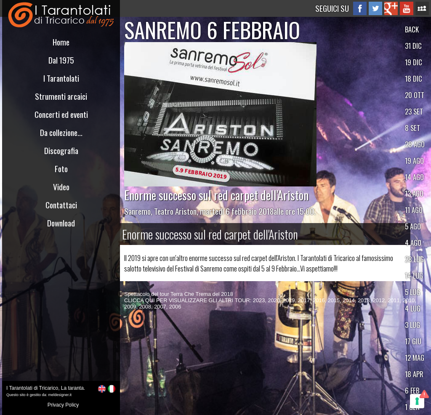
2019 (289, 300)
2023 (259, 300)
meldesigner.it (60, 395)
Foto (61, 168)
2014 (348, 300)
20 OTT (414, 95)
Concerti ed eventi (61, 114)
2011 (393, 300)
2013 (364, 300)
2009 (130, 306)
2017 (304, 300)
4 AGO (413, 242)
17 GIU (413, 341)
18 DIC (413, 78)
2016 (319, 300)
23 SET (414, 111)
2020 (273, 300)
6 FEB (412, 390)
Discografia (61, 150)
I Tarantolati (61, 78)
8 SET (412, 127)
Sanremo (137, 211)
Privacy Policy (63, 405)
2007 (160, 306)
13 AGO (414, 193)
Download (61, 223)
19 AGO (414, 160)
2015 (334, 300)
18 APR (414, 374)
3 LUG (412, 324)
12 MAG (414, 357)
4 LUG (412, 308)
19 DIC (413, 62)
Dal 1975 (61, 60)
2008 (145, 306)
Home (61, 42)
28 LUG (414, 259)
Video (61, 187)
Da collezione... (61, 132)
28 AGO (415, 144)
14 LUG (414, 275)
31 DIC (413, 45)
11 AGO (414, 210)
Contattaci (61, 205)
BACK (412, 29)
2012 (379, 300)
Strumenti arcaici (61, 96)
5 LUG (412, 292)
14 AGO (414, 177)
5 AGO (413, 226)
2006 (175, 306)
